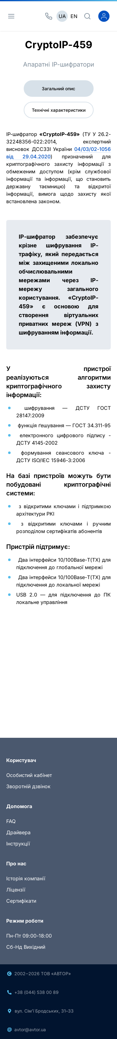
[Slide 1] (47, 708)
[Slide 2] (58, 708)
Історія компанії (25, 878)
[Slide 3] (70, 708)
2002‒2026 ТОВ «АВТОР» (42, 973)
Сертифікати (21, 901)
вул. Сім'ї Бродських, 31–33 (44, 1010)
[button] (14, 667)
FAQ (11, 821)
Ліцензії (15, 890)
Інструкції (18, 843)
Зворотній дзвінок (28, 786)
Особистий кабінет (29, 775)
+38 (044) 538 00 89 (36, 992)
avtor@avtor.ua (30, 1029)
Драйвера (18, 832)
